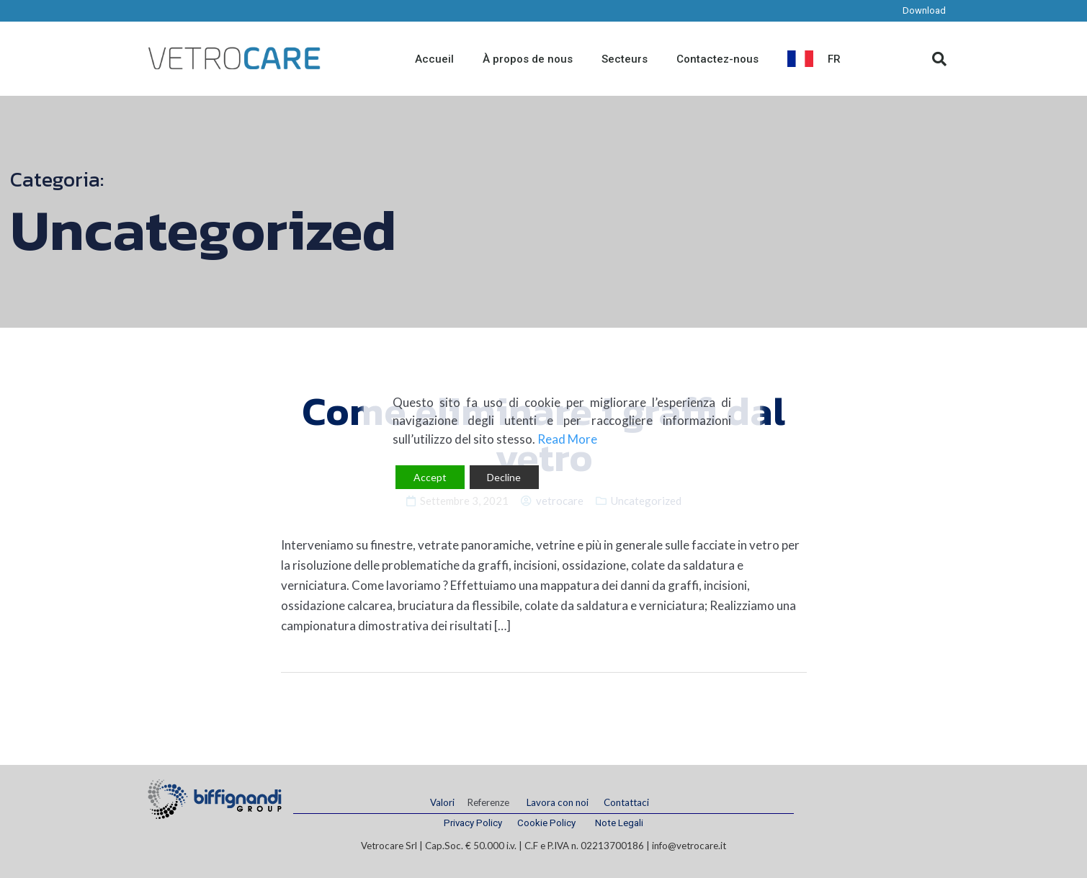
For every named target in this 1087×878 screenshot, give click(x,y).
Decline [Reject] (504, 477)
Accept (430, 477)
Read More (567, 439)
